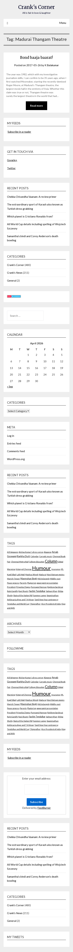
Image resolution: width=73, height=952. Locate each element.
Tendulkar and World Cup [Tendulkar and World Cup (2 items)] (18, 604)
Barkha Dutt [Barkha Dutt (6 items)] (23, 556)
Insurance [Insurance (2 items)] (55, 569)
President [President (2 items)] (11, 587)
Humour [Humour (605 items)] (41, 568)
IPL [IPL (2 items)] (62, 569)
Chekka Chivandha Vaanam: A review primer (31, 196)
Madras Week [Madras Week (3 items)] (31, 574)
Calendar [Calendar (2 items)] (35, 556)
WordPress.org (16, 459)
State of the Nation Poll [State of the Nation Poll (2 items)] (23, 595)
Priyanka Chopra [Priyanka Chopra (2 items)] (23, 587)
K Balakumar (52, 65)
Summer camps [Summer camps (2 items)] (39, 595)
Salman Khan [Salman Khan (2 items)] (51, 591)
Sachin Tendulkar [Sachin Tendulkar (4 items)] (37, 591)
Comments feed (16, 451)
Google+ (12, 160)
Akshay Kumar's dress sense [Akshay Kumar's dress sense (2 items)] (31, 552)
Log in (10, 435)
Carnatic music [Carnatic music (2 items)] (45, 556)
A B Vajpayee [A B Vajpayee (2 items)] (12, 552)
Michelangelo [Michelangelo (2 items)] (43, 579)
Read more (36, 105)
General (11, 280)
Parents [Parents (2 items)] (23, 583)
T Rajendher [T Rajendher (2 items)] (35, 604)
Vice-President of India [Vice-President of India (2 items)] (51, 604)
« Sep (10, 386)
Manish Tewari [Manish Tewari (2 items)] (13, 579)
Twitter (11, 168)
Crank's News (14, 272)
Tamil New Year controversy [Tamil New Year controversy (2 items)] (46, 599)
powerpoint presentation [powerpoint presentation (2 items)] (47, 583)
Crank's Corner (36, 7)
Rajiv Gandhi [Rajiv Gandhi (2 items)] (12, 591)
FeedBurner (44, 807)
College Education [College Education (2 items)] (36, 562)
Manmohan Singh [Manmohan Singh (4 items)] (28, 578)
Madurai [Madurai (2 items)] (42, 574)
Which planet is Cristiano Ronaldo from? (30, 216)
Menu (62, 22)
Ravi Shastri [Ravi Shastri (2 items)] (23, 591)
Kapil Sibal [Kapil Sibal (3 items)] (11, 574)
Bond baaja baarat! (36, 57)
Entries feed (14, 443)
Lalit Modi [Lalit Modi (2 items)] (21, 574)
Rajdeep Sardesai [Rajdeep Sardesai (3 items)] (55, 587)
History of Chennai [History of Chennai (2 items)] (24, 569)
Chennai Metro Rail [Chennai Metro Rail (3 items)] (20, 562)
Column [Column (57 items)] (51, 561)
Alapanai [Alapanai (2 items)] (47, 552)
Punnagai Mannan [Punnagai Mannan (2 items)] (39, 587)
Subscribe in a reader (19, 131)
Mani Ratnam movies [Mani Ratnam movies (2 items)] (55, 574)
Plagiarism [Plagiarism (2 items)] (31, 583)
